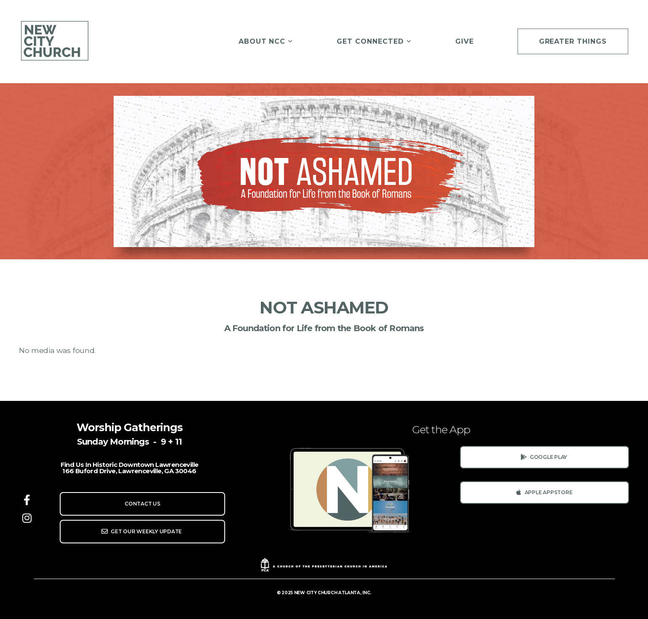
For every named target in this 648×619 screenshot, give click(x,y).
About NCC (266, 41)
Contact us (142, 503)
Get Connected (374, 41)
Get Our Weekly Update (141, 531)
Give (464, 41)
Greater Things (573, 41)
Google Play (543, 457)
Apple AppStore (543, 492)
